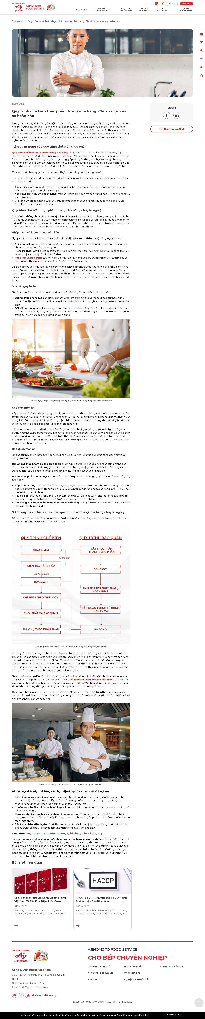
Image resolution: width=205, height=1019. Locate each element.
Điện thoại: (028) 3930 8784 (28, 983)
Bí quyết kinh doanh (100, 973)
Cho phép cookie (174, 1015)
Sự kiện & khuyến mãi (136, 979)
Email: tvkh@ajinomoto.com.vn (30, 987)
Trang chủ (17, 21)
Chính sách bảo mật (172, 967)
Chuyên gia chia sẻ (99, 967)
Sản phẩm (93, 979)
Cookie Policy (142, 1015)
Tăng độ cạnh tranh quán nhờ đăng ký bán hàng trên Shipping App (64, 833)
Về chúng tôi (132, 973)
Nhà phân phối (132, 967)
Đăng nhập (186, 3)
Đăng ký (172, 3)
